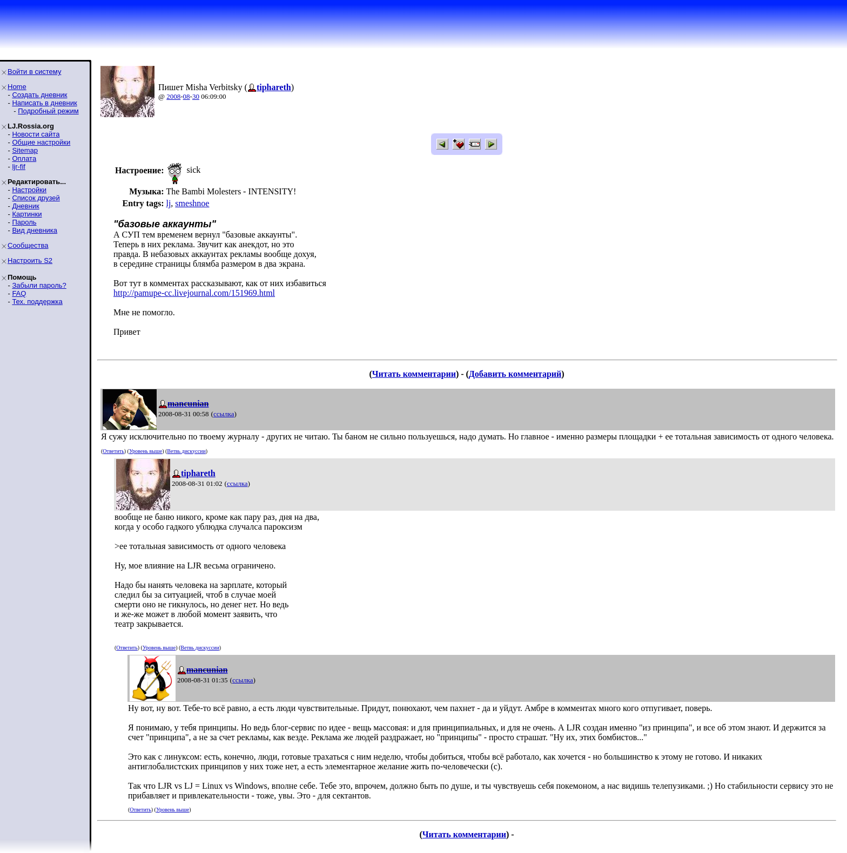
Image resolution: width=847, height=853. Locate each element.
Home (17, 87)
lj (168, 203)
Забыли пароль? (39, 285)
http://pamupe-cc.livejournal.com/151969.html (194, 292)
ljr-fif (18, 167)
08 (186, 96)
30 (195, 96)
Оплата (24, 158)
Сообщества (28, 245)
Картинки (27, 214)
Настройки (29, 190)
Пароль (24, 222)
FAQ (19, 293)
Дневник (25, 206)
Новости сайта (35, 134)
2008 (173, 96)
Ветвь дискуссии (186, 451)
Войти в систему (34, 71)
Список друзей (35, 198)
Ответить (113, 451)
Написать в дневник (44, 103)
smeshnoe (192, 203)
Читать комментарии (414, 373)
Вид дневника (34, 230)
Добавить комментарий (515, 373)
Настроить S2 (30, 260)
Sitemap (25, 150)
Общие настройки (41, 142)
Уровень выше (145, 451)
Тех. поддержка (37, 301)
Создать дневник (39, 95)
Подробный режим (48, 111)
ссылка (223, 414)
